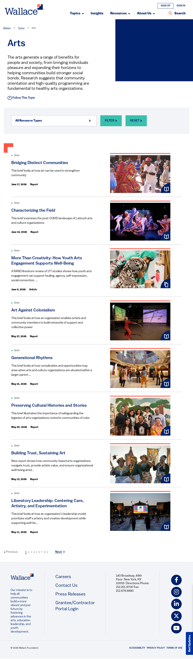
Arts (16, 155)
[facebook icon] (176, 580)
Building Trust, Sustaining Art (38, 453)
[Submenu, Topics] (77, 13)
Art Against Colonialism (33, 310)
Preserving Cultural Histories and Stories (49, 405)
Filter (111, 120)
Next (60, 552)
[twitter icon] (176, 616)
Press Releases (70, 594)
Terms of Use (174, 648)
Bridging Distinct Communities (39, 163)
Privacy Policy (156, 648)
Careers (63, 577)
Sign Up (165, 6)
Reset (136, 120)
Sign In (181, 6)
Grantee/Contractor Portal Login (75, 606)
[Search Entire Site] (177, 13)
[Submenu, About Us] (146, 13)
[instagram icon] (176, 592)
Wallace (7, 28)
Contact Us (66, 585)
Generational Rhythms (32, 358)
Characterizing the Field (33, 210)
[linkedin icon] (176, 604)
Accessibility (137, 648)
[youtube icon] (176, 628)
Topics (21, 28)
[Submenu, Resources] (120, 13)
